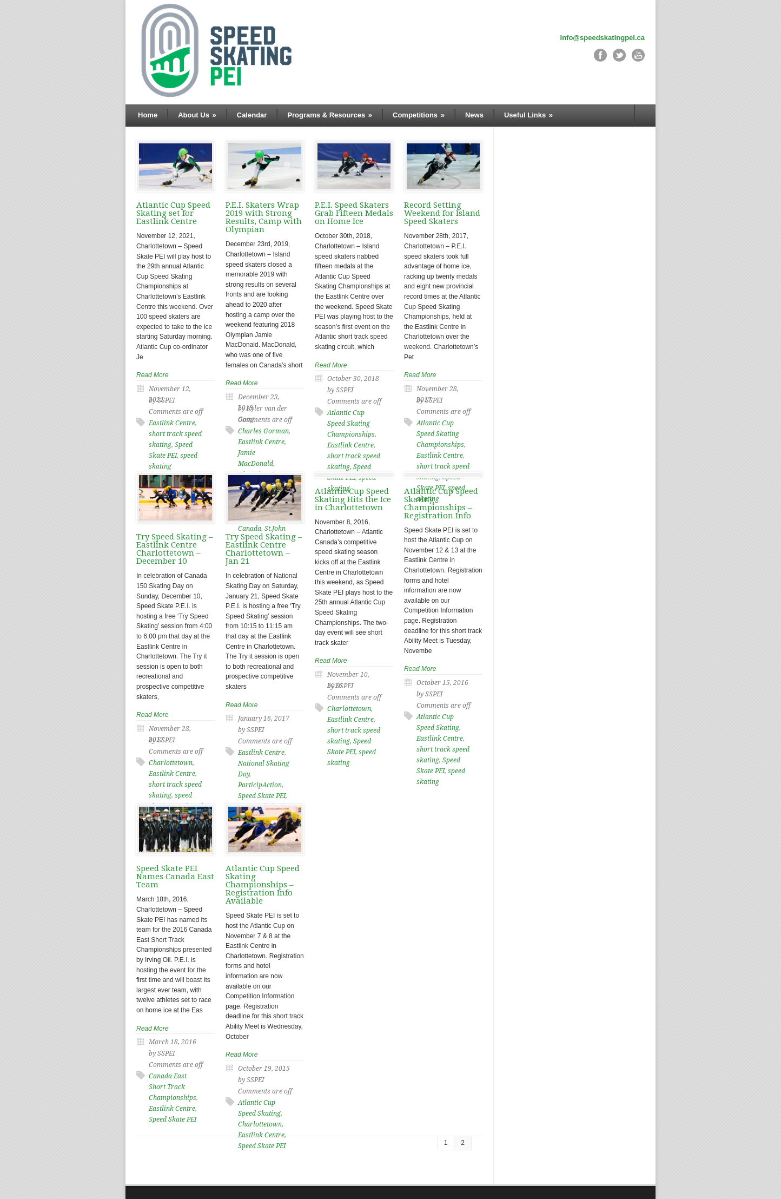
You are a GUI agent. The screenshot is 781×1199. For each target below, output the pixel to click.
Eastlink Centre (172, 423)
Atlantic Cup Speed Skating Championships (351, 423)
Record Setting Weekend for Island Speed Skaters (442, 213)
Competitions (419, 115)
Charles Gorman (263, 431)
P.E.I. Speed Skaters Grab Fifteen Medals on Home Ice (354, 213)
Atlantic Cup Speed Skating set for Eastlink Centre (173, 213)
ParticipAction (260, 785)
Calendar (252, 115)
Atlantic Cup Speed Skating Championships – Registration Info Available (263, 885)
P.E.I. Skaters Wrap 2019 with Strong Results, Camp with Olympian (264, 217)
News (474, 115)
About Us (197, 115)
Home (147, 115)
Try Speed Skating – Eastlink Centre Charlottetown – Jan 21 (264, 549)
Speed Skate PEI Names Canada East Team (175, 877)
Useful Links (528, 115)
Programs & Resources (329, 115)
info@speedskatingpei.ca (602, 38)
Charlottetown (171, 763)
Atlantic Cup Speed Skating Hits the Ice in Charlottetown (353, 499)
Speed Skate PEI (172, 1119)
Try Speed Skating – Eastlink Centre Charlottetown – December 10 (174, 549)
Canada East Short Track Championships (172, 1087)
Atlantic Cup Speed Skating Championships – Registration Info (441, 503)
